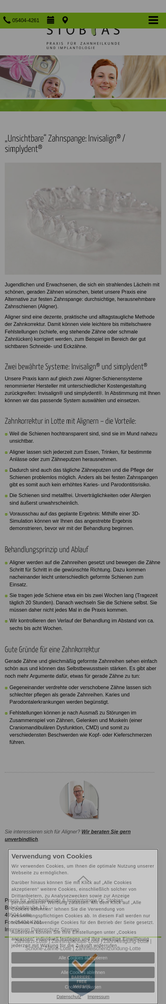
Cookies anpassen (83, 986)
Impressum (98, 996)
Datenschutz (69, 996)
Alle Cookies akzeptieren (82, 957)
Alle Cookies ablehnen (83, 972)
